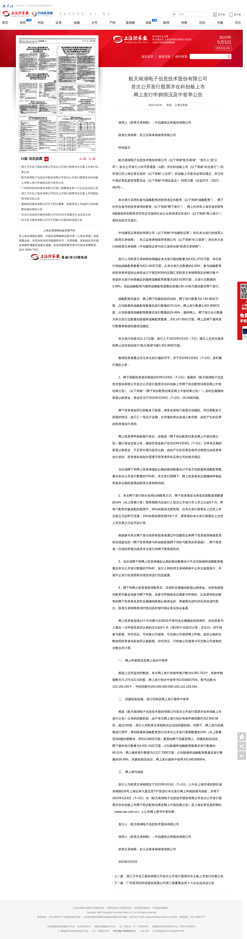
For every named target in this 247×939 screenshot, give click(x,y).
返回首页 (147, 56)
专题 (220, 22)
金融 (77, 22)
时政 (41, 22)
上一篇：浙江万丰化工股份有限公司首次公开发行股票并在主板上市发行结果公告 (168, 876)
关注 (238, 22)
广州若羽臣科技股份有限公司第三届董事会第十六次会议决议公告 (59, 188)
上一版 (82, 158)
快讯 (23, 22)
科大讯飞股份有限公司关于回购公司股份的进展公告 (51, 219)
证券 (59, 22)
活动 (202, 22)
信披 (148, 22)
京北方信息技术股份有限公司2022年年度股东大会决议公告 (56, 214)
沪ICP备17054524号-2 (124, 931)
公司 (94, 22)
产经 (112, 22)
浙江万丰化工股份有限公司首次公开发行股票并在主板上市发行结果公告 (59, 169)
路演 (166, 22)
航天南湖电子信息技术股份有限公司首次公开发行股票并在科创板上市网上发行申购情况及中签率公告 (59, 180)
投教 (184, 22)
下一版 (92, 158)
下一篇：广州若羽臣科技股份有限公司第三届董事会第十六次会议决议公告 (164, 883)
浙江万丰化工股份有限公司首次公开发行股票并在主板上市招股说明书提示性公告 (59, 196)
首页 (5, 22)
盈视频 (130, 22)
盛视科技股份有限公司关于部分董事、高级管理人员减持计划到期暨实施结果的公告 (59, 206)
